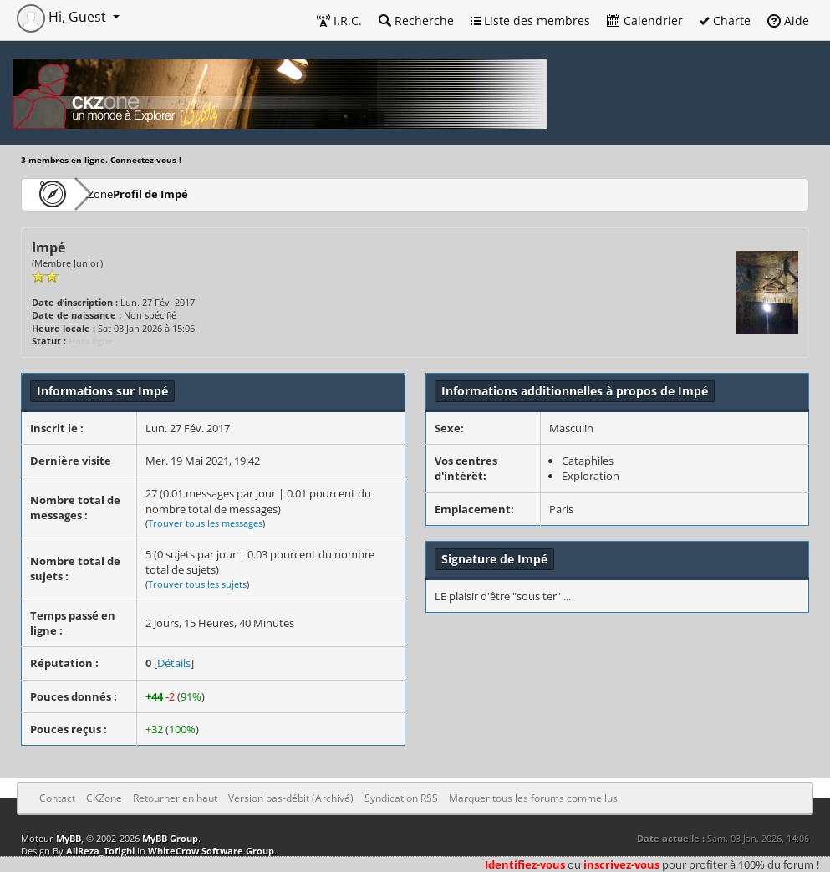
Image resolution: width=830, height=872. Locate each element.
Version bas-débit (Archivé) (291, 798)
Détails (174, 663)
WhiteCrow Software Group (211, 850)
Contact (57, 798)
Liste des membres (530, 20)
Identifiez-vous (525, 864)
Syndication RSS (401, 798)
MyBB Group (170, 838)
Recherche (416, 20)
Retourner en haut (175, 798)
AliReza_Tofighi (100, 850)
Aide (788, 20)
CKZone (117, 193)
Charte (725, 20)
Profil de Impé (201, 193)
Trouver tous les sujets (197, 584)
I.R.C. (339, 20)
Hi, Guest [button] (63, 17)
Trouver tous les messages (205, 523)
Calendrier (645, 20)
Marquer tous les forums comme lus (533, 798)
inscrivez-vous (621, 864)
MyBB (68, 838)
